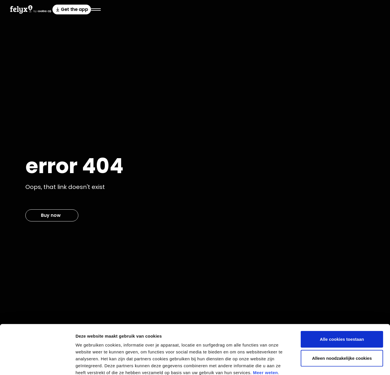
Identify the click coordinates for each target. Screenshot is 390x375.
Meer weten (265, 340)
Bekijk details (311, 363)
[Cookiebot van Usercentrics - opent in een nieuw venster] (37, 363)
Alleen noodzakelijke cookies (342, 326)
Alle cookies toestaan (342, 307)
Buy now (51, 215)
